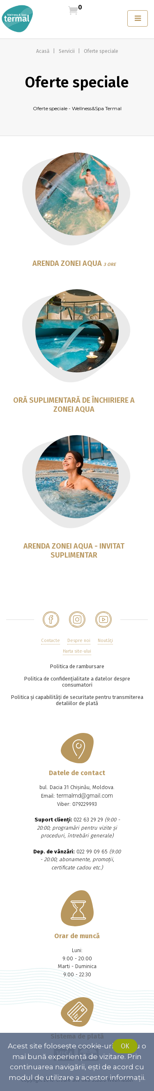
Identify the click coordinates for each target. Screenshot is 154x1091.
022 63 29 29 (88, 820)
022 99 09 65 (92, 851)
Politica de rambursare (77, 666)
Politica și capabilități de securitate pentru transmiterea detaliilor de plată (77, 700)
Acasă (43, 51)
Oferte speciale (101, 51)
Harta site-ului (77, 651)
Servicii (67, 51)
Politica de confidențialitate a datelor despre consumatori (77, 682)
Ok (125, 1046)
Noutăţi (105, 640)
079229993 (84, 804)
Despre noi (78, 640)
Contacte (50, 640)
